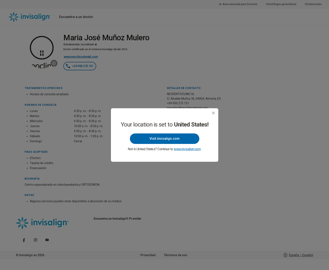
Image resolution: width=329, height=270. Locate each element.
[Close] (213, 113)
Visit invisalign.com (164, 139)
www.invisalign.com (187, 149)
